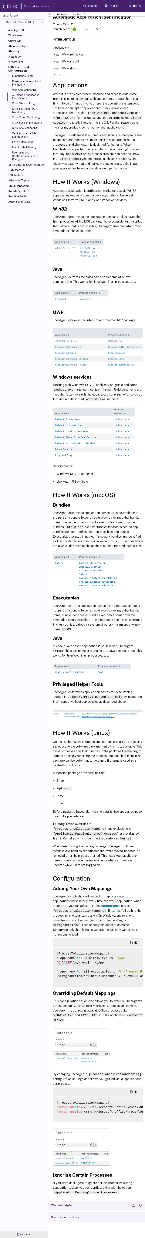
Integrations (15, 61)
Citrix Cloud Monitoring (26, 117)
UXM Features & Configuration (18, 69)
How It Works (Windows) (70, 54)
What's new (15, 35)
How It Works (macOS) (69, 61)
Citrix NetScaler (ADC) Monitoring (25, 110)
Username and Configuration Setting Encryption (25, 156)
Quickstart (14, 40)
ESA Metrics (15, 175)
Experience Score (23, 75)
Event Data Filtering (24, 147)
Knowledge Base (18, 191)
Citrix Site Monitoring (24, 127)
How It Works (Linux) (68, 68)
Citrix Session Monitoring (27, 122)
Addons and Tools (19, 201)
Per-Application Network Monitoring (27, 83)
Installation (15, 56)
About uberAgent (19, 46)
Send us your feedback (65, 1213)
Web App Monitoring (24, 89)
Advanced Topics (18, 180)
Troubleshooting (18, 185)
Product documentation (32, 6)
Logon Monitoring (23, 142)
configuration (110, 903)
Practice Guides (18, 196)
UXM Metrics (16, 169)
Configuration (64, 75)
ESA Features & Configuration (26, 164)
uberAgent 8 (16, 30)
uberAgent (61, 14)
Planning (13, 51)
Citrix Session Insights (25, 103)
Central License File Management (24, 135)
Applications (63, 47)
